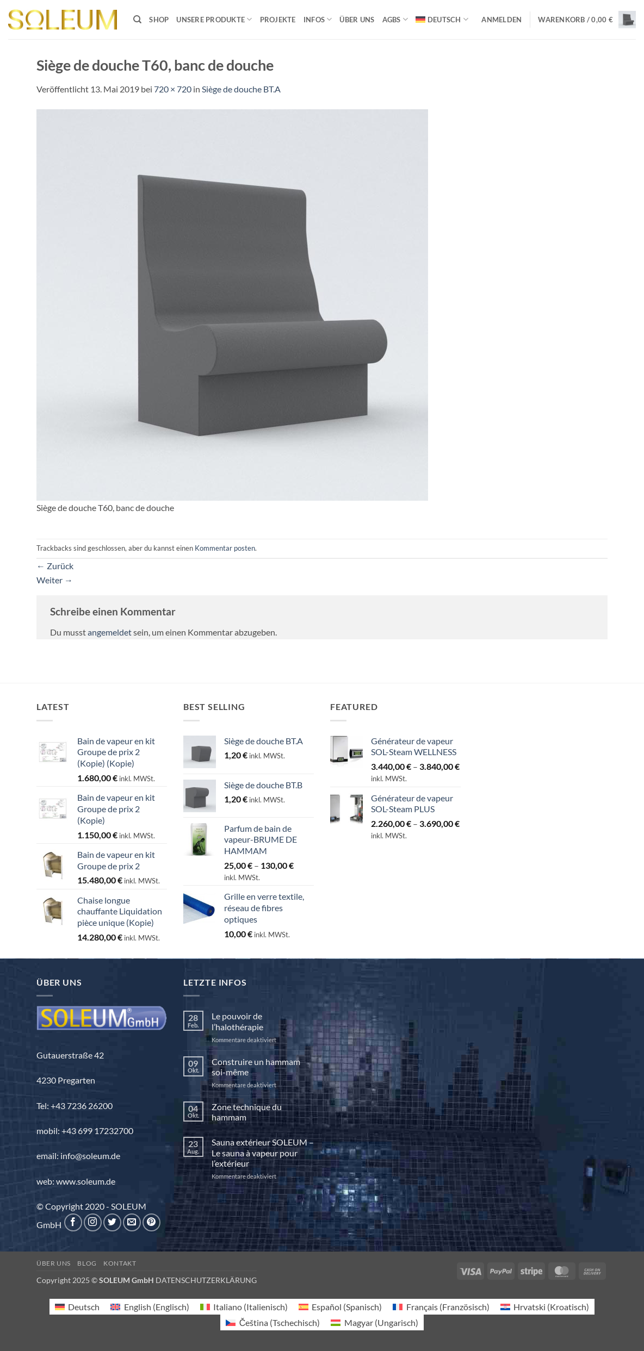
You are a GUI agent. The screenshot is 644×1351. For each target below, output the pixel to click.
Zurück (54, 566)
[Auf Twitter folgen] (112, 1222)
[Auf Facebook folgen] (73, 1222)
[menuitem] (442, 19)
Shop (159, 19)
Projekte (278, 19)
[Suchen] (137, 19)
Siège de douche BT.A (241, 89)
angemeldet (110, 632)
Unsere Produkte (214, 19)
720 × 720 (172, 89)
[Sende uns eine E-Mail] (132, 1222)
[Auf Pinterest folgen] (151, 1222)
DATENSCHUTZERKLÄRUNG (206, 1280)
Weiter (54, 580)
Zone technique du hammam (247, 1111)
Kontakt (119, 1263)
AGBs (395, 19)
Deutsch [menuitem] (84, 1307)
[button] (501, 19)
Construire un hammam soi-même (256, 1066)
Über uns (356, 19)
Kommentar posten (225, 548)
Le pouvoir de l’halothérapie (237, 1021)
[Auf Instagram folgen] (93, 1222)
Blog (86, 1263)
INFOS (318, 19)
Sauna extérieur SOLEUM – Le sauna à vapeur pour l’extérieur (263, 1152)
